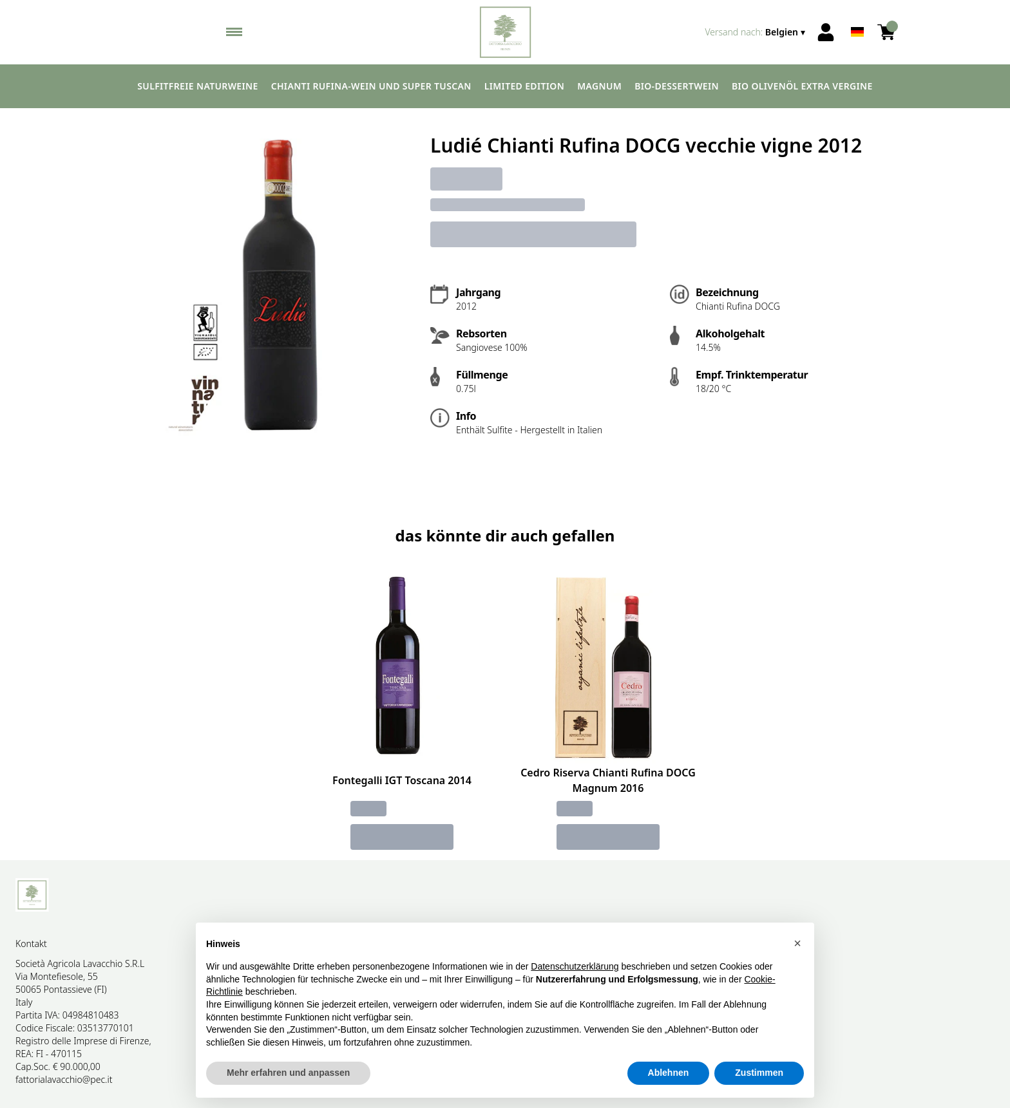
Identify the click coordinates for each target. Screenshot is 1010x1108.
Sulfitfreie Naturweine (197, 86)
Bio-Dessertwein (676, 86)
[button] (797, 943)
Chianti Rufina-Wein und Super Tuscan (371, 86)
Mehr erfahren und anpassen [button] (288, 1073)
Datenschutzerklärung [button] (574, 966)
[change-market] (756, 32)
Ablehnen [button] (668, 1073)
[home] (505, 32)
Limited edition (524, 86)
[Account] (826, 32)
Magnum (599, 86)
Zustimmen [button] (759, 1073)
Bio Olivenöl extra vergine (802, 86)
